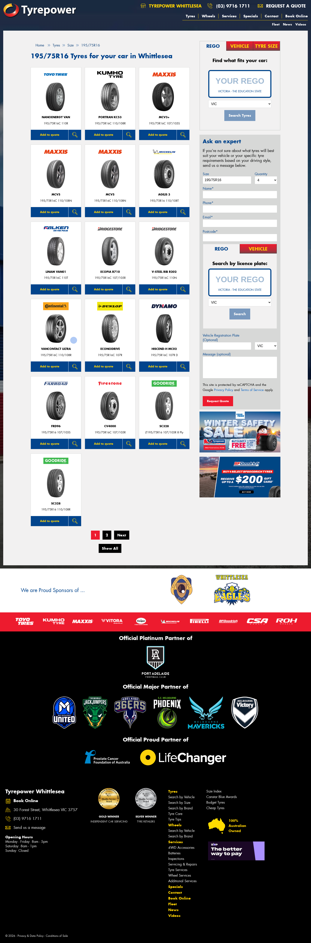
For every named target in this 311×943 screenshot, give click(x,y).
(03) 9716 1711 (233, 6)
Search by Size (179, 802)
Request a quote (282, 6)
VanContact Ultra (56, 349)
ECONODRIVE (110, 349)
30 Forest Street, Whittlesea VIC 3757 (45, 809)
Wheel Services (179, 875)
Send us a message (29, 827)
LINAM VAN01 (56, 272)
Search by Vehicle (181, 797)
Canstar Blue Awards (221, 797)
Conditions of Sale (57, 936)
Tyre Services (177, 870)
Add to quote (49, 135)
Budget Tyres (215, 802)
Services (229, 16)
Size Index (214, 791)
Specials (250, 16)
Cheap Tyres (215, 808)
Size (206, 174)
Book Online (296, 16)
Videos (300, 24)
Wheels (208, 16)
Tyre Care (175, 814)
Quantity (261, 174)
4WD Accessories (181, 847)
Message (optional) (217, 354)
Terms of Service (252, 390)
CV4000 (110, 426)
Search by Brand (180, 808)
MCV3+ (164, 117)
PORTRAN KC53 (110, 117)
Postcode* (210, 231)
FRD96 (56, 426)
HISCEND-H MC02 (164, 349)
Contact (271, 16)
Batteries (174, 853)
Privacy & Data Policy (30, 936)
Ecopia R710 (110, 272)
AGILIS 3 (164, 194)
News (287, 24)
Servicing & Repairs (182, 864)
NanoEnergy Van (56, 117)
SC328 (164, 426)
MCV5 (56, 194)
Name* (208, 188)
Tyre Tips (174, 819)
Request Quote (218, 401)
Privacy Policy (223, 390)
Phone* (208, 203)
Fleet (276, 24)
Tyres (190, 16)
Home (37, 45)
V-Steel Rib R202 (164, 272)
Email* (208, 217)
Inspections (176, 858)
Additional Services (182, 881)
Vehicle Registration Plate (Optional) (221, 337)
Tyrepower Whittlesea (171, 6)
